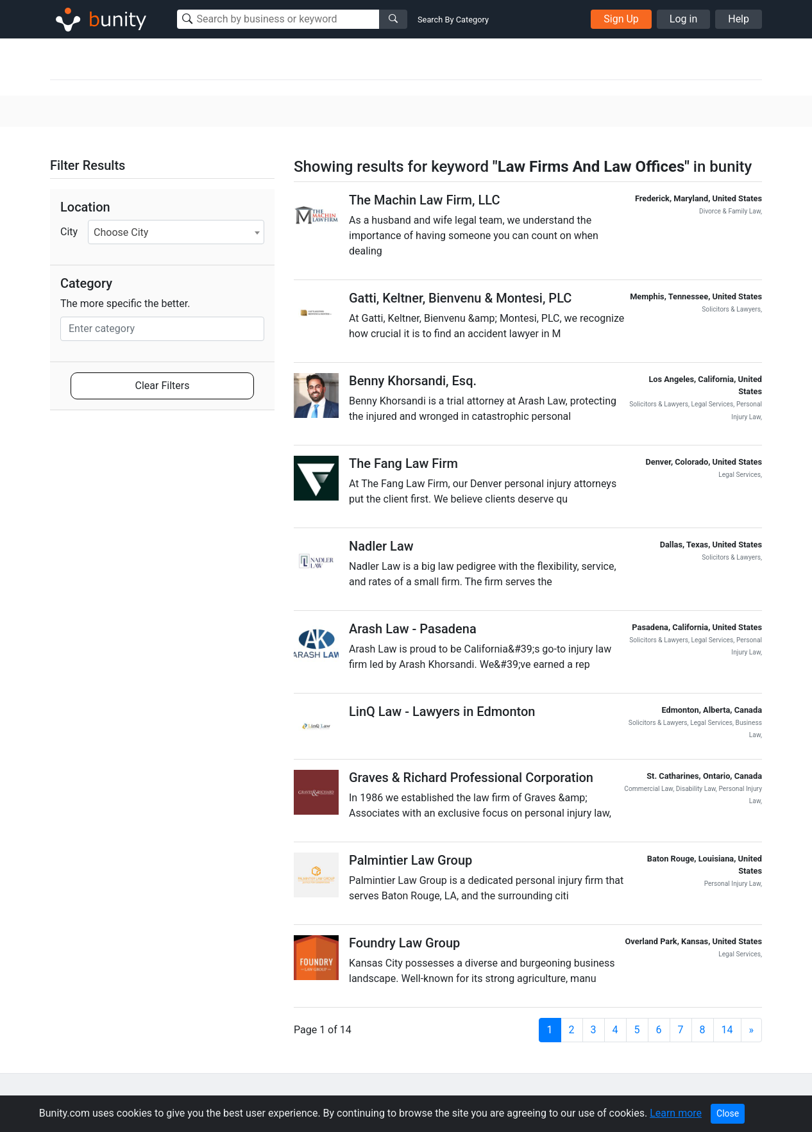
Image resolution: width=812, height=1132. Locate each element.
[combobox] (176, 232)
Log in (683, 19)
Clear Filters (162, 385)
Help (738, 19)
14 (727, 1030)
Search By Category (453, 19)
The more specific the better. (125, 303)
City (69, 232)
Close (727, 1113)
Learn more (676, 1113)
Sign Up (621, 19)
